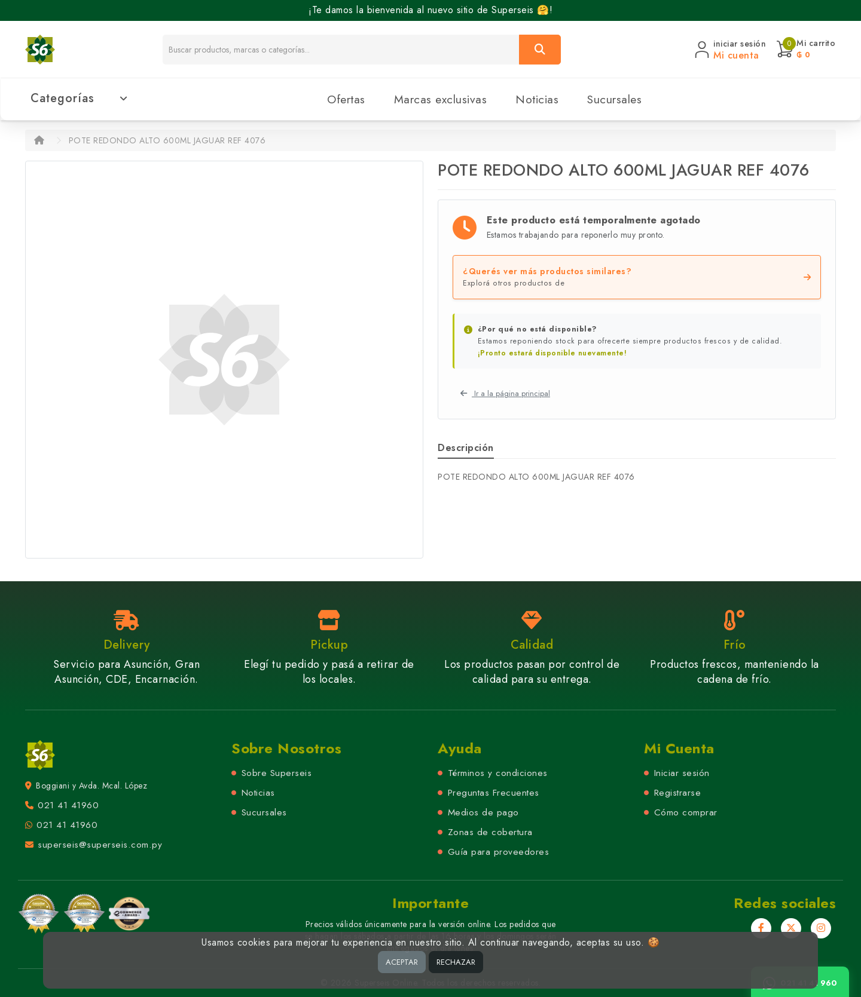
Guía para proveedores (498, 851)
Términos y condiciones (498, 773)
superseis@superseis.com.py (100, 844)
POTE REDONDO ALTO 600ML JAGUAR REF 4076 (167, 140)
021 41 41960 (68, 805)
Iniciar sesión (682, 773)
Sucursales (614, 99)
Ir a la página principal (505, 393)
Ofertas (346, 99)
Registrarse (677, 792)
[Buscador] (341, 50)
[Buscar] (540, 50)
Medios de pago (483, 812)
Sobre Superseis (277, 773)
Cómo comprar (686, 812)
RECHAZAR (455, 962)
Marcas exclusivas (440, 99)
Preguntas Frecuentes (493, 792)
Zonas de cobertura (490, 832)
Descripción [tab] (466, 448)
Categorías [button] (79, 98)
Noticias (536, 99)
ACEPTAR (402, 962)
